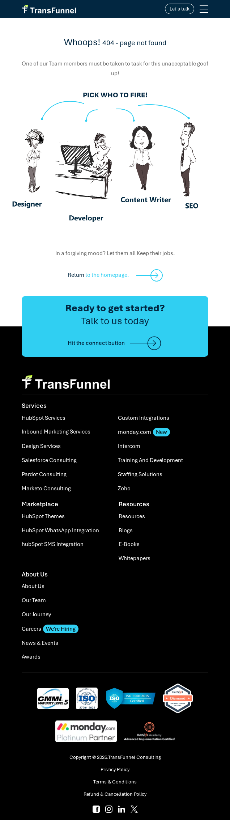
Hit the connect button (115, 343)
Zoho (124, 488)
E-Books (129, 544)
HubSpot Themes (43, 516)
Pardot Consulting (44, 474)
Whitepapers (134, 558)
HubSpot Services (43, 418)
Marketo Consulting (46, 488)
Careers (50, 629)
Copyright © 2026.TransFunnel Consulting (115, 757)
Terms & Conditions (115, 782)
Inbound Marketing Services (56, 431)
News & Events (40, 643)
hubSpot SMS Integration (53, 544)
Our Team (34, 600)
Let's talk (179, 9)
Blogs (126, 530)
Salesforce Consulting (49, 460)
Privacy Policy (115, 769)
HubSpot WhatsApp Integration (60, 530)
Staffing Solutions (140, 474)
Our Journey (36, 614)
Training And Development (150, 460)
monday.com (144, 432)
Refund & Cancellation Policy (115, 794)
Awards (31, 656)
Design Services (41, 446)
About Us (33, 586)
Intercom (129, 446)
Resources (132, 516)
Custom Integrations (143, 418)
